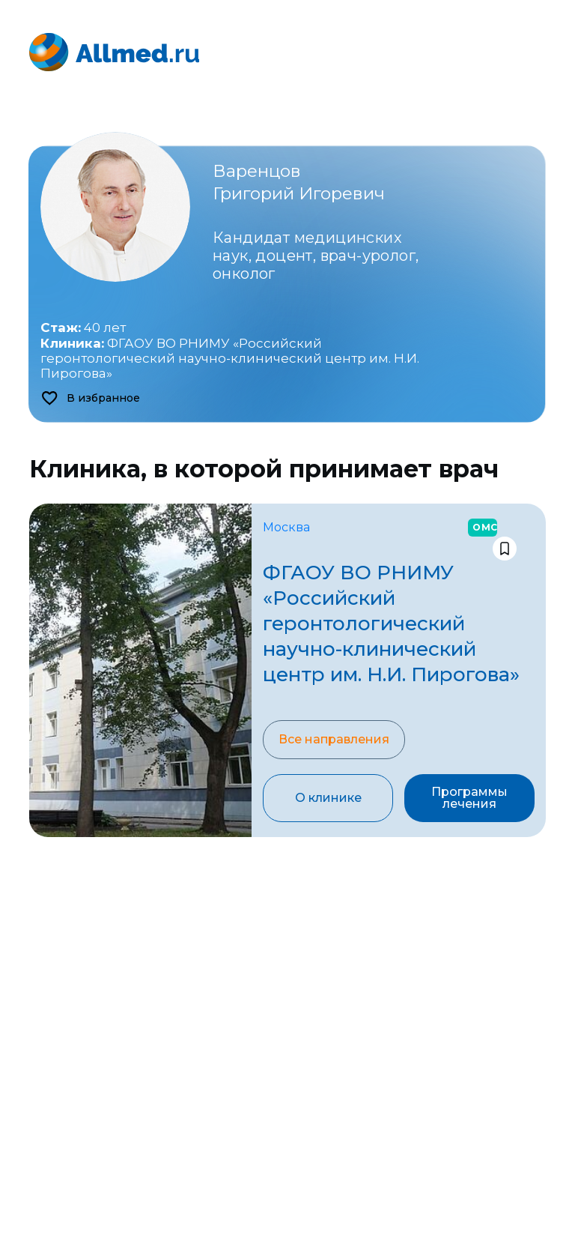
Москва (286, 527)
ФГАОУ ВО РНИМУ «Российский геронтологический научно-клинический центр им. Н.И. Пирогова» (229, 358)
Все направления (334, 739)
